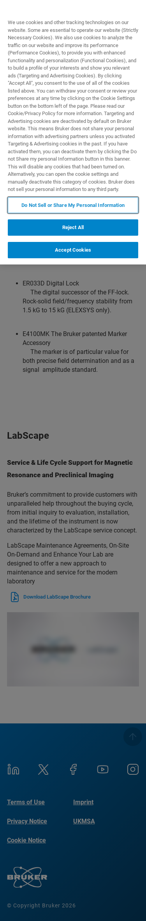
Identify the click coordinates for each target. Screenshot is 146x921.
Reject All (73, 227)
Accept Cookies (73, 250)
